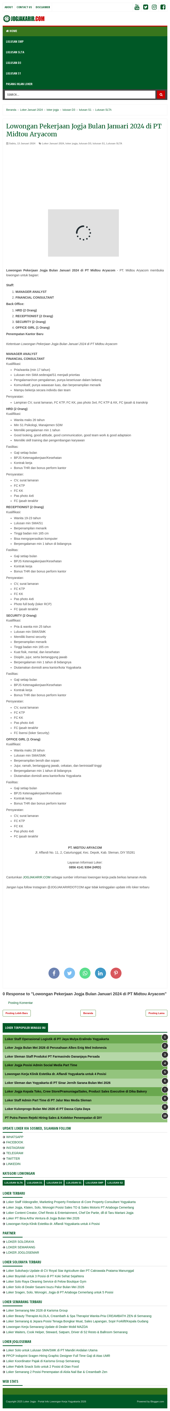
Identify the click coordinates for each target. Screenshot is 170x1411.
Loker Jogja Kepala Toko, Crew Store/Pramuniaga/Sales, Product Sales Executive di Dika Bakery (76, 1091)
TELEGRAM (14, 1153)
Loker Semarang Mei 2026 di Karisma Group (37, 1310)
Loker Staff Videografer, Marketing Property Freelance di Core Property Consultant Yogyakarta (71, 1202)
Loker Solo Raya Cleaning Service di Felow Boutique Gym (46, 1281)
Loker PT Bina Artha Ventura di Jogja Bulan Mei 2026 (42, 1218)
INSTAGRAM (15, 1148)
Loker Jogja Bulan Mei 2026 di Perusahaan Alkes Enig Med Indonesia (55, 1047)
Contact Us (24, 7)
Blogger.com (157, 1401)
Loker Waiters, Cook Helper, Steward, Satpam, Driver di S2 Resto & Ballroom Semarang (67, 1332)
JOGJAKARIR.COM (36, 877)
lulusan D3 (85, 143)
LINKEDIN (13, 1164)
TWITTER (13, 1158)
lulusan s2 (115, 1182)
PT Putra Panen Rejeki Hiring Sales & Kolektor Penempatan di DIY (53, 1117)
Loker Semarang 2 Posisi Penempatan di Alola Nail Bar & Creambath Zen (56, 1372)
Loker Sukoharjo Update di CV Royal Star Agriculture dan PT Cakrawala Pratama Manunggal (70, 1270)
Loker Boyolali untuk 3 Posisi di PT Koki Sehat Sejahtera (45, 1276)
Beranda (88, 1013)
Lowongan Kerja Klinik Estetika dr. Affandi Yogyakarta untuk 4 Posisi (55, 1074)
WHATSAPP (14, 1137)
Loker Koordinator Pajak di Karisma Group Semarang (43, 1361)
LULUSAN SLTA (15, 52)
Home (11, 31)
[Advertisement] (85, 178)
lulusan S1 (99, 143)
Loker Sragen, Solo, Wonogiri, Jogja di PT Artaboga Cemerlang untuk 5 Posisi (59, 1292)
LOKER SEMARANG (20, 1247)
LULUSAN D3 (13, 63)
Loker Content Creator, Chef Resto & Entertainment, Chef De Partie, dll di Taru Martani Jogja (69, 1213)
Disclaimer (43, 7)
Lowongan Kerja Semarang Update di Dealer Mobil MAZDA (47, 1327)
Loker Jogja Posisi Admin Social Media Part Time (41, 1065)
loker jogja (72, 143)
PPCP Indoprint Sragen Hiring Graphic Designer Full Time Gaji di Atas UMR (58, 1356)
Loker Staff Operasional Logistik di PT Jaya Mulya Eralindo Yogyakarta (57, 1039)
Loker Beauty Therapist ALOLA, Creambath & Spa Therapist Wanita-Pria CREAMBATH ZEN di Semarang (78, 1316)
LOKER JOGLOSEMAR (22, 1252)
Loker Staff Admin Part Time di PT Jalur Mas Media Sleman (48, 1100)
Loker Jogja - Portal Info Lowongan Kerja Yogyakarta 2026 (54, 1401)
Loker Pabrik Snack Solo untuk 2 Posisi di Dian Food (42, 1366)
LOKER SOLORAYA (20, 1241)
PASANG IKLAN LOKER (19, 84)
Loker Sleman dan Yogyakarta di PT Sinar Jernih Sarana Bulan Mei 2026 (57, 1083)
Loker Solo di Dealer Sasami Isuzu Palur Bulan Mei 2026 (45, 1287)
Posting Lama (156, 1013)
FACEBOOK (14, 1142)
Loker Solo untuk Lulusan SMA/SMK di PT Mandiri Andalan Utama (51, 1350)
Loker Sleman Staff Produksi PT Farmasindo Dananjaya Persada (52, 1056)
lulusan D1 (34, 1182)
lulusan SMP (94, 1182)
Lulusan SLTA (114, 143)
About (9, 7)
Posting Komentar (20, 1003)
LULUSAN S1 (13, 73)
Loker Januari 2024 (53, 143)
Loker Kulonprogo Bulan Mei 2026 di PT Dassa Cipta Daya (47, 1109)
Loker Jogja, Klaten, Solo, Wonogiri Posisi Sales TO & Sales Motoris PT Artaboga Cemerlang (70, 1207)
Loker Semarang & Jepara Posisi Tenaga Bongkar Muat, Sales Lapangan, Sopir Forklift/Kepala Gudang (77, 1321)
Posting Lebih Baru (17, 1013)
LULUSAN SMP (14, 41)
